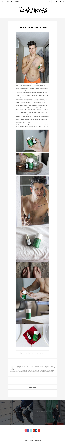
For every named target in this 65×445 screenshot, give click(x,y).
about (12, 1)
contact (17, 1)
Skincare (36, 24)
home (8, 1)
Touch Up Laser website (21, 126)
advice (40, 92)
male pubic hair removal (26, 100)
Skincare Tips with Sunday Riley (32, 28)
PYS (27, 24)
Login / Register (28, 392)
